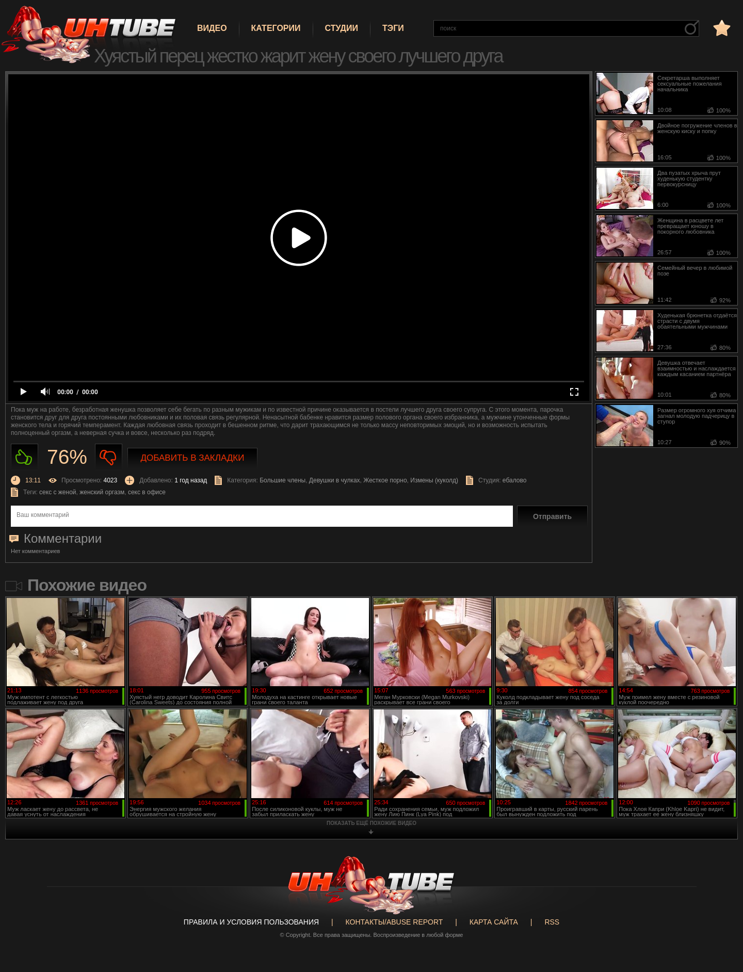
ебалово (515, 480)
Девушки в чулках (334, 480)
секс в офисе (147, 492)
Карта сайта (494, 922)
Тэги (393, 28)
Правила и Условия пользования (251, 922)
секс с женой (57, 492)
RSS (551, 922)
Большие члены (282, 480)
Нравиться (24, 457)
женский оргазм (101, 492)
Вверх (720, 914)
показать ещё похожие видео (371, 823)
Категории (276, 28)
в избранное (721, 27)
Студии (341, 28)
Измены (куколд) (434, 480)
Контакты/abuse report (394, 922)
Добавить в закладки (193, 458)
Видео (212, 28)
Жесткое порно (385, 480)
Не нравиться (108, 457)
